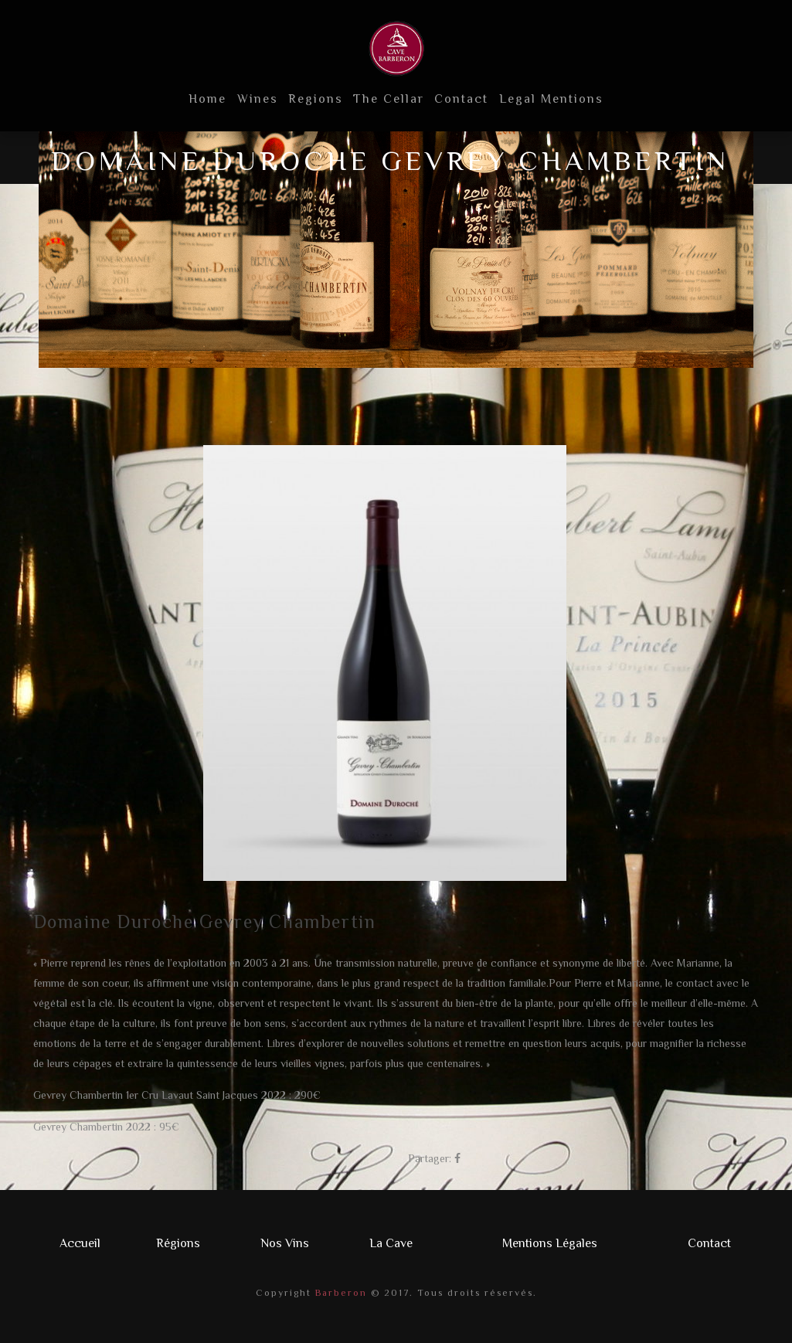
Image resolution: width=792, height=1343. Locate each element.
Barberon (339, 1292)
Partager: (429, 1158)
